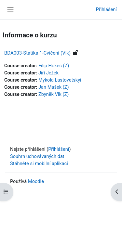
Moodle (36, 181)
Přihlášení (106, 9)
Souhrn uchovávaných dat (37, 156)
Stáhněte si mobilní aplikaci (39, 163)
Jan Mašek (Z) (53, 87)
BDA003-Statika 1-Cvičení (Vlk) (37, 53)
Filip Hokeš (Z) (53, 66)
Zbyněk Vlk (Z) (53, 94)
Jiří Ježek (48, 73)
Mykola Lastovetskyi (59, 80)
